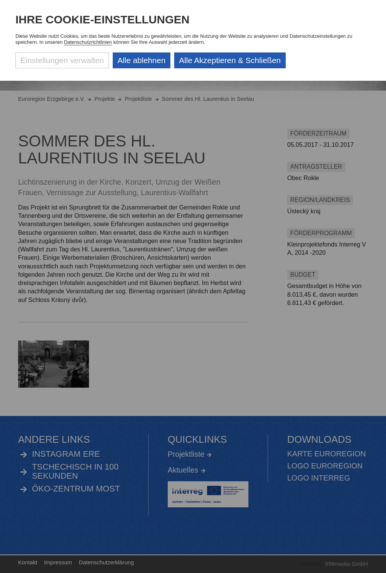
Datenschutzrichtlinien (88, 42)
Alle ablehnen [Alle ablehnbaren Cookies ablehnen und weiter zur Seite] (141, 60)
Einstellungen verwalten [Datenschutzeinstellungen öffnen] (62, 60)
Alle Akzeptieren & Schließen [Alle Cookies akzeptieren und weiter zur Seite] (230, 60)
